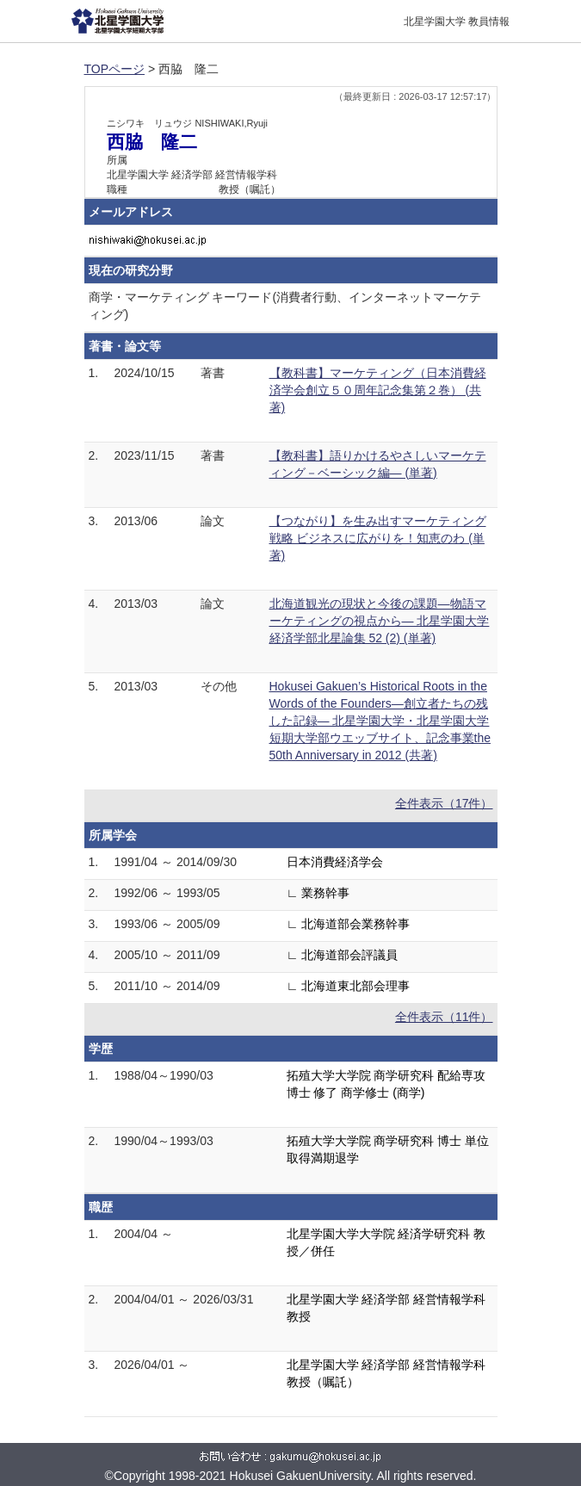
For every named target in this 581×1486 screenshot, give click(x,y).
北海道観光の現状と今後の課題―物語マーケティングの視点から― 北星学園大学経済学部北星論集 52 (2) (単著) (379, 621)
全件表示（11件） (444, 1017)
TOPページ (114, 69)
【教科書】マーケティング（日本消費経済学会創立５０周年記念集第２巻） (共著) (377, 390)
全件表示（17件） (444, 803)
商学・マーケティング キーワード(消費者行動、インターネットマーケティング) (285, 305)
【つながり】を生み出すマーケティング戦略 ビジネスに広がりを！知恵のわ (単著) (377, 538)
